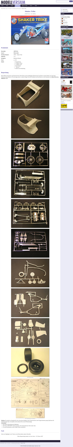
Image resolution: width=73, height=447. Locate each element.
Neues (7, 5)
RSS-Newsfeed (65, 9)
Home (2, 5)
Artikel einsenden (65, 11)
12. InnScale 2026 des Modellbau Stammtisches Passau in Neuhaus (65, 17)
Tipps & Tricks (24, 5)
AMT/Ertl (16, 51)
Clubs (36, 5)
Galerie (12, 5)
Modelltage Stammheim (64, 22)
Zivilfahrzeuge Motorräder (16, 8)
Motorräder (16, 53)
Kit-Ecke (17, 5)
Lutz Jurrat (69, 100)
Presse (31, 5)
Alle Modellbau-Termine (64, 25)
